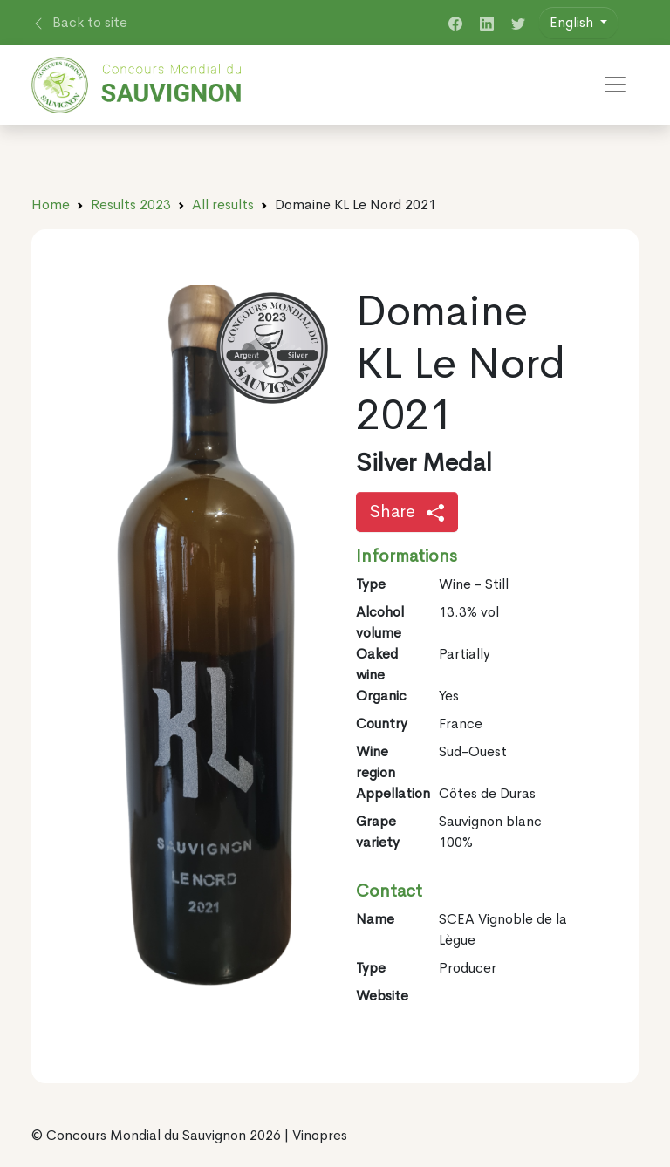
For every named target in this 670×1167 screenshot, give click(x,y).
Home (50, 204)
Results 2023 (131, 204)
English (573, 22)
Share (407, 511)
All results (223, 204)
